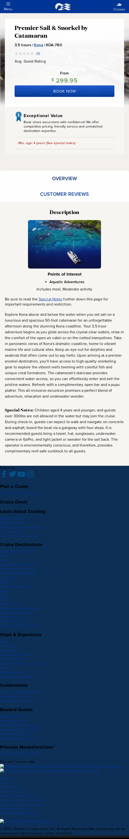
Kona (38, 45)
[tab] (64, 178)
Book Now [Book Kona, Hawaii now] (64, 91)
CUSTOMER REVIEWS (64, 194)
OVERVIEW (64, 178)
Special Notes (50, 299)
